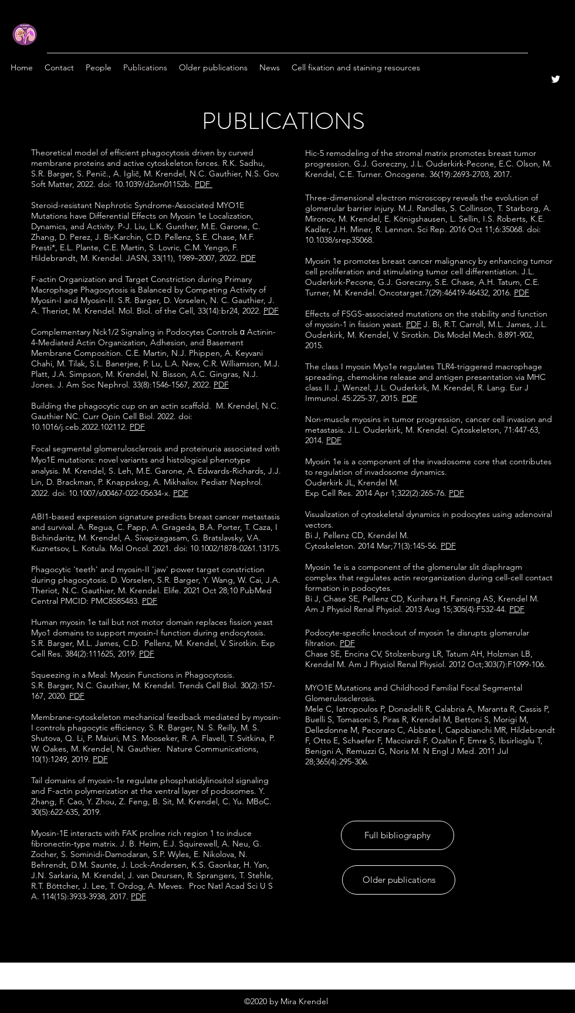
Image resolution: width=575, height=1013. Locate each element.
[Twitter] (556, 79)
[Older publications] (398, 880)
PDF (521, 292)
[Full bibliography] (397, 835)
